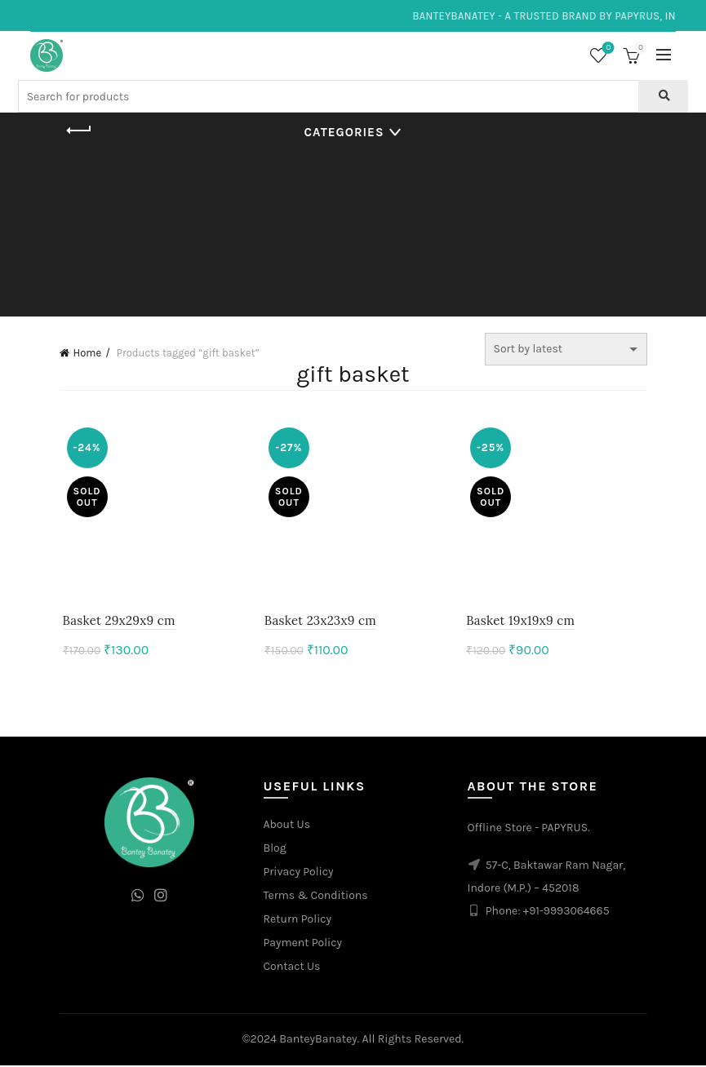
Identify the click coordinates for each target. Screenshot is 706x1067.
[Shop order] (566, 349)
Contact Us (292, 969)
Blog (275, 850)
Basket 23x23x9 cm (319, 623)
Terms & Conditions (316, 898)
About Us (287, 827)
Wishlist (606, 48)
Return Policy (298, 921)
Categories (344, 132)
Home (87, 353)
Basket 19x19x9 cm (522, 623)
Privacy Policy (299, 874)
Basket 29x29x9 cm (116, 623)
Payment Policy (303, 945)
